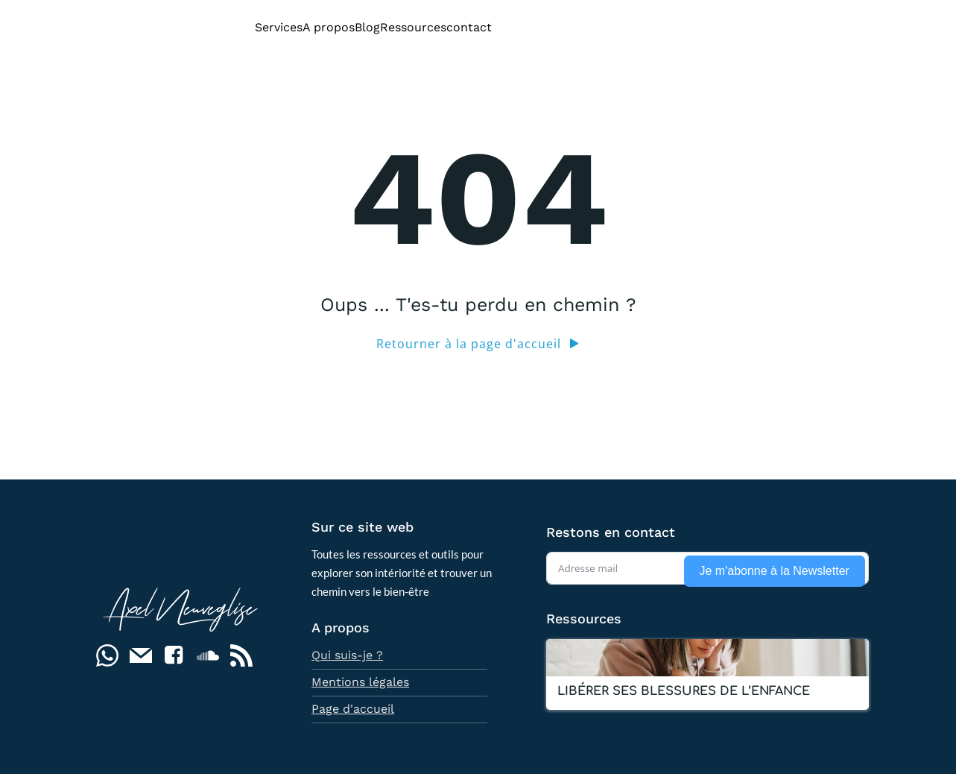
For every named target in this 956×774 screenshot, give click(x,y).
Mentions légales (360, 682)
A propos (329, 27)
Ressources (413, 27)
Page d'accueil (352, 709)
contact (469, 27)
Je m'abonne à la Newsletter (774, 570)
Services (279, 27)
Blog (367, 27)
